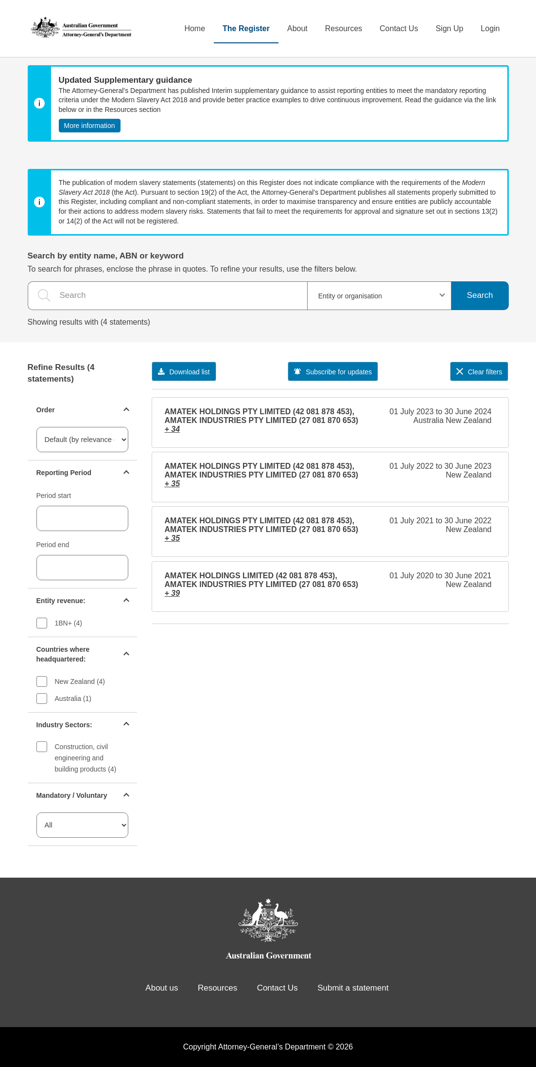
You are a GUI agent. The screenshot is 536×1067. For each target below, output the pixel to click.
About (297, 28)
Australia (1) (73, 698)
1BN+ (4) (68, 623)
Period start (53, 495)
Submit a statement (352, 988)
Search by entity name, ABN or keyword (106, 255)
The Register (246, 28)
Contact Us (399, 28)
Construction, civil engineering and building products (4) (86, 758)
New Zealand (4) (80, 681)
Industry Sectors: (64, 725)
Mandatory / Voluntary (71, 795)
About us (161, 988)
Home (194, 28)
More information (89, 125)
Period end (52, 545)
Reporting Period (64, 473)
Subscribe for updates (333, 372)
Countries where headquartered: (63, 654)
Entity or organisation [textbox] (350, 296)
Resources (343, 28)
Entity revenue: (61, 601)
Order (45, 410)
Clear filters (479, 372)
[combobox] (379, 295)
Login (490, 28)
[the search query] (167, 295)
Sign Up (449, 28)
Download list (184, 372)
